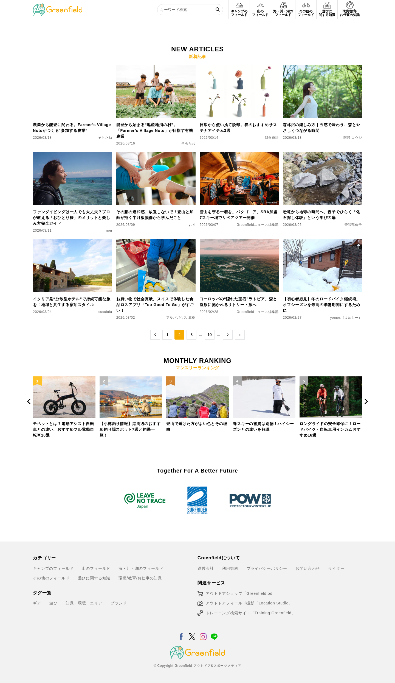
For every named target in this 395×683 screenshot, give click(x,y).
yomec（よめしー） (346, 318)
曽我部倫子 (353, 225)
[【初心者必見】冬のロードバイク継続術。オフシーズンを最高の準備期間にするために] (322, 242)
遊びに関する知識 (94, 578)
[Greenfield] (57, 6)
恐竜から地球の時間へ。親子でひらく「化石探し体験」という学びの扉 (321, 215)
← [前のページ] (155, 335)
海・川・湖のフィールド (141, 568)
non (109, 230)
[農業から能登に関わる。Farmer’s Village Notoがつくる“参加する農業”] (72, 68)
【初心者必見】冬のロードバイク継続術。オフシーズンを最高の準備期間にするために (321, 305)
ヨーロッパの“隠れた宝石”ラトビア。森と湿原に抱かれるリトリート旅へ (238, 302)
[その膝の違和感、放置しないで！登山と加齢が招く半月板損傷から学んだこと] (156, 155)
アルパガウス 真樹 (181, 318)
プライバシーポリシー (267, 568)
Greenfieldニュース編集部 (258, 225)
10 (209, 334)
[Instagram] (203, 633)
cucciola (105, 312)
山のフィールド (96, 568)
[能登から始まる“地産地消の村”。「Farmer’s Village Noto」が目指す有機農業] (156, 68)
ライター (336, 568)
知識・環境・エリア (84, 603)
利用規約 (230, 568)
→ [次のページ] (228, 335)
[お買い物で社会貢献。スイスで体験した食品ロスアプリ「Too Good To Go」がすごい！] (156, 242)
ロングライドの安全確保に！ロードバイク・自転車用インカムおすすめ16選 (330, 429)
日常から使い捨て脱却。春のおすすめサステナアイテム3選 (238, 128)
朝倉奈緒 (272, 138)
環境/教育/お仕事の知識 (140, 578)
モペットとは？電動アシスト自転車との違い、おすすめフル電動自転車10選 (63, 429)
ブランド (119, 603)
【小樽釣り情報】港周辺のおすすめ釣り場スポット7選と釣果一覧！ (130, 429)
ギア (37, 603)
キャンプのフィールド (53, 568)
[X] (192, 633)
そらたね (105, 138)
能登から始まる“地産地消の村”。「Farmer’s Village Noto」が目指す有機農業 (154, 130)
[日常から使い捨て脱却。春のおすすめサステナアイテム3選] (239, 68)
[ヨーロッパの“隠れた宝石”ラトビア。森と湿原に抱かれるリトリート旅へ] (239, 242)
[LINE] (214, 633)
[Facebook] (181, 633)
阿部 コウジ (352, 138)
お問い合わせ (307, 568)
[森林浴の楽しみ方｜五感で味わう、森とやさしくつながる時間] (322, 68)
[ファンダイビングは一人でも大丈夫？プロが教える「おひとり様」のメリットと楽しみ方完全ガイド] (72, 155)
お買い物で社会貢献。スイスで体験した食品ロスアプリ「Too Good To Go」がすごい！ (155, 305)
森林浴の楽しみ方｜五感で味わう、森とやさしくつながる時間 (321, 128)
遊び (53, 603)
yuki (192, 225)
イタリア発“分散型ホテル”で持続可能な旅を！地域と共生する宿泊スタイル (72, 302)
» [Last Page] (240, 334)
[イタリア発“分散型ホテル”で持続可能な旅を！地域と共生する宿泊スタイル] (72, 242)
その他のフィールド (51, 578)
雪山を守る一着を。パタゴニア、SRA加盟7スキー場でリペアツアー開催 (239, 215)
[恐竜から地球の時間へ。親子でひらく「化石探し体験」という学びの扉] (322, 155)
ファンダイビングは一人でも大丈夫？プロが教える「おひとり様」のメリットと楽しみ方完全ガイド (71, 218)
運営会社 (206, 568)
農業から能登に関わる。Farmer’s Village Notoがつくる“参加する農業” (72, 128)
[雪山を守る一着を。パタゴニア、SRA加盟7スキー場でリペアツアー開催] (239, 155)
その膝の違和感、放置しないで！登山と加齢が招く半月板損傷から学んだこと (155, 215)
